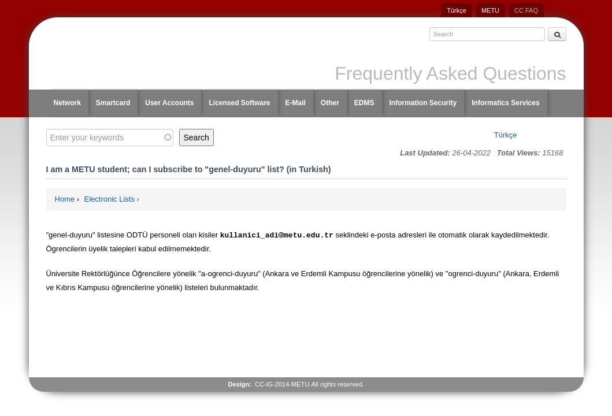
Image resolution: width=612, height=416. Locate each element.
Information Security (423, 103)
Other (330, 103)
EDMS (364, 103)
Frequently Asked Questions (450, 73)
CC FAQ (526, 10)
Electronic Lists (109, 199)
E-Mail (295, 103)
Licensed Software (239, 103)
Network (67, 103)
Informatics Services (505, 103)
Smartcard (113, 103)
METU (490, 10)
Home (65, 199)
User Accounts (169, 103)
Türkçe (456, 10)
